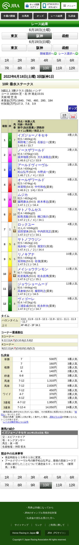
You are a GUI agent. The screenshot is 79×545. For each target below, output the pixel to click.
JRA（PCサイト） (57, 533)
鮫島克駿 (23, 216)
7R (7, 68)
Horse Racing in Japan (25, 533)
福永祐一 (23, 246)
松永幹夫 (42, 305)
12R (72, 68)
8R (20, 68)
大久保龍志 (44, 157)
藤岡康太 (23, 201)
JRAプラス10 (56, 417)
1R (7, 60)
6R (72, 60)
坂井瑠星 (23, 157)
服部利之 (40, 291)
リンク (38, 525)
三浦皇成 (23, 305)
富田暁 (22, 261)
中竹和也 (40, 186)
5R (59, 60)
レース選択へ (67, 53)
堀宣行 (41, 246)
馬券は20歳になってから (41, 507)
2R (20, 60)
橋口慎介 (42, 216)
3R (33, 60)
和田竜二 (23, 142)
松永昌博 (42, 276)
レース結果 (58, 17)
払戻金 (73, 17)
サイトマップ (21, 525)
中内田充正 (44, 231)
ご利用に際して (56, 525)
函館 (65, 36)
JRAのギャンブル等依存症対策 (41, 512)
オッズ (42, 17)
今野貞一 (42, 171)
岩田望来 (23, 231)
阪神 (39, 36)
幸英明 (22, 186)
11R (59, 68)
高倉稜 (22, 291)
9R (33, 68)
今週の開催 (10, 17)
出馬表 (27, 17)
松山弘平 (23, 171)
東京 (14, 36)
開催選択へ (47, 53)
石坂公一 (42, 142)
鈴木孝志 (42, 201)
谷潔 (37, 261)
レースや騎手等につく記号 (15, 422)
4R (46, 60)
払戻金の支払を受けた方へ (41, 518)
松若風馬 (23, 276)
